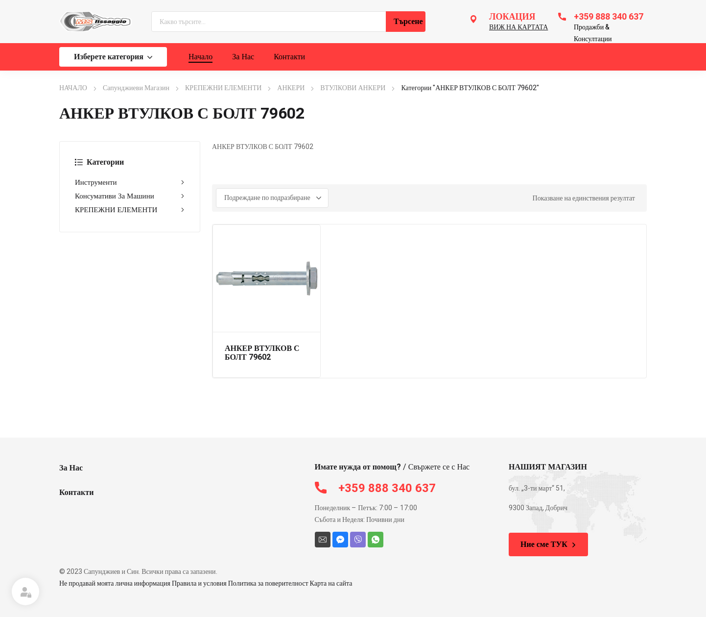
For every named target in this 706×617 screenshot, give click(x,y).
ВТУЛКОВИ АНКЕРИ (352, 88)
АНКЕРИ (291, 88)
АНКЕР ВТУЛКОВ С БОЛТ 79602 (262, 353)
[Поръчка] (272, 198)
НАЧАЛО (73, 88)
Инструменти (130, 182)
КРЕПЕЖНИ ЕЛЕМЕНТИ (223, 88)
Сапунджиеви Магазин (136, 88)
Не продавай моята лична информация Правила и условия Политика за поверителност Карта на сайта (206, 583)
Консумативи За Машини (130, 196)
